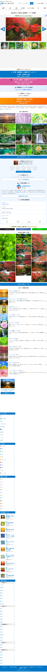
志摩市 (1, 629)
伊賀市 (1, 645)
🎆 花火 (1, 429)
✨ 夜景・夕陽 (3, 424)
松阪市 (1, 611)
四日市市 (1, 604)
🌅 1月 (1, 479)
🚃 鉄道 (1, 440)
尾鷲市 (1, 652)
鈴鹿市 (1, 598)
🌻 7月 (1, 495)
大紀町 (1, 622)
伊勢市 (1, 627)
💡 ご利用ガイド (39, 667)
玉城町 (1, 637)
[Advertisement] (23, 58)
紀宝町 (1, 663)
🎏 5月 (1, 490)
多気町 (1, 619)
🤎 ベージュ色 (3, 473)
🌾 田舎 (1, 435)
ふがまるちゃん (18, 108)
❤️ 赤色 (1, 462)
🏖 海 (1, 421)
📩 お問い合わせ (23, 668)
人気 (10, 8)
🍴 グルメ (2, 437)
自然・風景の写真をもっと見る (23, 157)
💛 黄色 (1, 457)
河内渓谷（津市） (5, 204)
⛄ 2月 (1, 482)
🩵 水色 (1, 454)
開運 (3, 8)
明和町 (1, 614)
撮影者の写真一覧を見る (23, 196)
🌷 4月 (1, 487)
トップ (2, 9)
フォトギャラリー (7, 4)
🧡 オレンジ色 (3, 460)
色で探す (23, 8)
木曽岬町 (1, 588)
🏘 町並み (2, 432)
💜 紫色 (1, 465)
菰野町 (1, 593)
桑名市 (1, 596)
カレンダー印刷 (30, 8)
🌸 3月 (1, 484)
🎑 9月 (1, 501)
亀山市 (1, 601)
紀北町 (1, 655)
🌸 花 (1, 416)
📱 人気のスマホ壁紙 (22, 667)
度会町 (1, 640)
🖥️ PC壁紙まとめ (31, 667)
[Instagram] (24, 188)
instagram (17, 192)
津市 (6, 9)
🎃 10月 (1, 503)
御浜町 (1, 658)
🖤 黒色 (1, 468)
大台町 (1, 617)
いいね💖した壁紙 (40, 3)
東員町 (1, 590)
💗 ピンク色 (2, 446)
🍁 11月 (1, 506)
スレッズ (22, 192)
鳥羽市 (1, 632)
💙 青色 (1, 449)
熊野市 (1, 660)
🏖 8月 (1, 498)
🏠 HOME (5, 667)
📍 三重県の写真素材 (12, 667)
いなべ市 (1, 585)
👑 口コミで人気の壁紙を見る (23, 179)
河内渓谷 (10, 9)
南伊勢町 (1, 635)
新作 (16, 8)
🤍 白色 (1, 470)
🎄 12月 (1, 509)
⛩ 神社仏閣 (2, 427)
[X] (22, 188)
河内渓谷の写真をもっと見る (23, 284)
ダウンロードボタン (24, 15)
